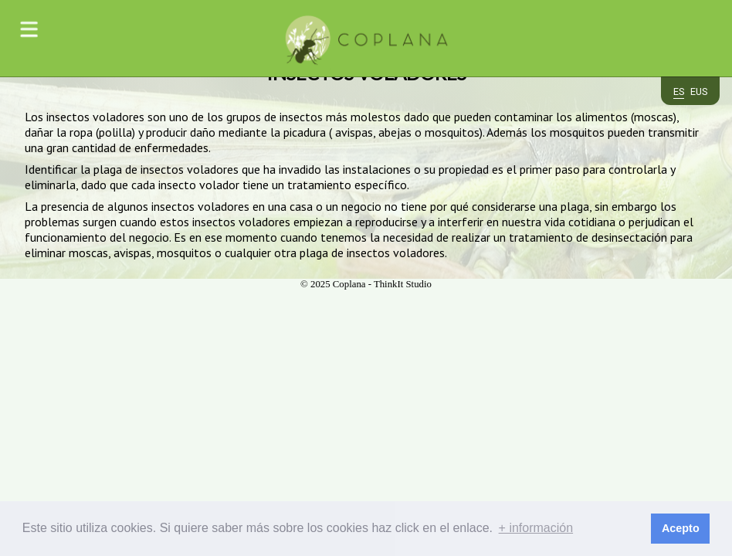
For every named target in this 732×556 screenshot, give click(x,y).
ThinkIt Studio (403, 284)
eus (698, 92)
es (678, 92)
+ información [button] (536, 527)
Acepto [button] (681, 528)
